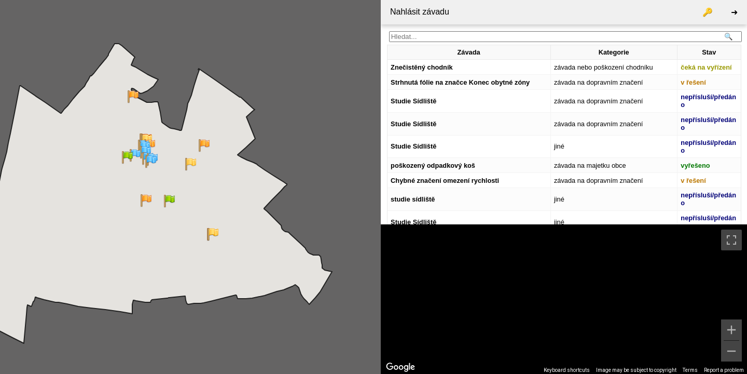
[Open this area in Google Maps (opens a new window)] (400, 367)
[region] (564, 299)
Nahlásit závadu (419, 11)
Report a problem (724, 370)
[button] (190, 164)
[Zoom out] (731, 351)
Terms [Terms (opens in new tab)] (690, 370)
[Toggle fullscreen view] (731, 240)
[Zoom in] (731, 329)
